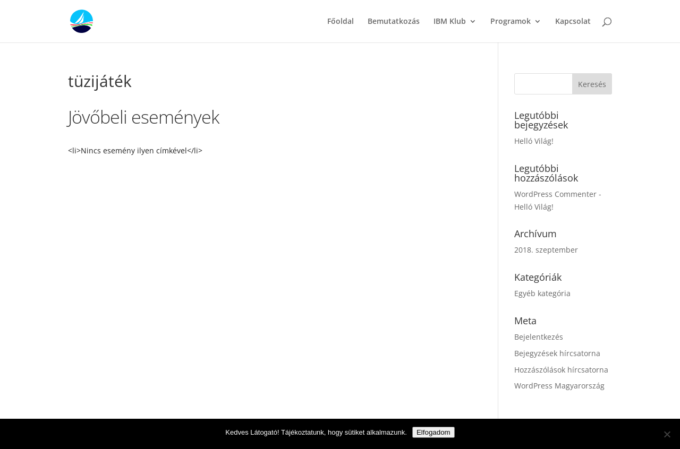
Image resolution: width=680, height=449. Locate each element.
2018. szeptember (546, 250)
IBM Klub (450, 22)
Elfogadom (433, 432)
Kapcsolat (573, 22)
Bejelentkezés (538, 337)
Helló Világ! (534, 141)
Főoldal (340, 22)
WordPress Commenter (555, 194)
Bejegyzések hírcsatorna (557, 353)
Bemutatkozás (394, 22)
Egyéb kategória (542, 293)
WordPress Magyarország (559, 386)
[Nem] (666, 434)
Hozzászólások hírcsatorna (561, 370)
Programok (510, 22)
